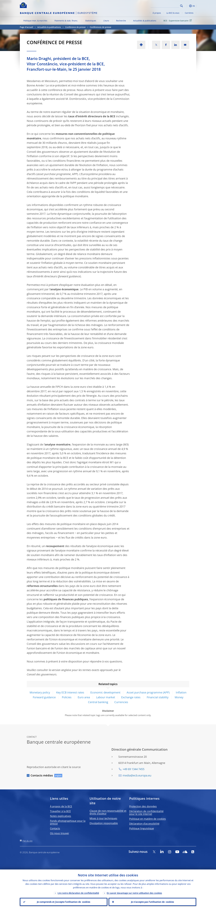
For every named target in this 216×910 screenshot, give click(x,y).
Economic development (105, 692)
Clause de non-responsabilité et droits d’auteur (108, 812)
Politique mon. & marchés (35, 20)
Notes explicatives (60, 816)
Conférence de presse (75, 27)
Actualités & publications (144, 20)
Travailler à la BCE (60, 811)
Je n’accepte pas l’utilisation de (152, 901)
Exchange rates (131, 697)
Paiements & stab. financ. (66, 20)
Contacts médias (42, 775)
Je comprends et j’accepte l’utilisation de (63, 901)
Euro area (84, 697)
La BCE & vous (172, 13)
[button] (186, 6)
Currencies (121, 702)
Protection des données (143, 806)
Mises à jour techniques (103, 818)
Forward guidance (44, 697)
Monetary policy (40, 692)
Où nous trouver (59, 833)
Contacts (55, 828)
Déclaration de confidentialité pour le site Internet (146, 813)
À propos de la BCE (61, 806)
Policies (66, 697)
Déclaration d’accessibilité (144, 823)
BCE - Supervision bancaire (178, 20)
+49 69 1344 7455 (133, 769)
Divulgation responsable (104, 823)
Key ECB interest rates (70, 692)
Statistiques (90, 20)
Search (181, 5)
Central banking (98, 702)
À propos (157, 13)
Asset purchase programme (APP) (148, 692)
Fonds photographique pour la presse (67, 822)
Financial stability (157, 697)
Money (179, 697)
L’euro (106, 20)
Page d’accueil (26, 27)
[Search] (165, 5)
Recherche (121, 20)
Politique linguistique (141, 828)
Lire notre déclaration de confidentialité (78, 893)
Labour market (105, 697)
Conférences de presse (100, 27)
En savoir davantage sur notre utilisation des (134, 893)
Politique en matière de (147, 818)
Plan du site (27, 840)
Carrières (189, 13)
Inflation (181, 692)
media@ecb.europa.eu (137, 775)
